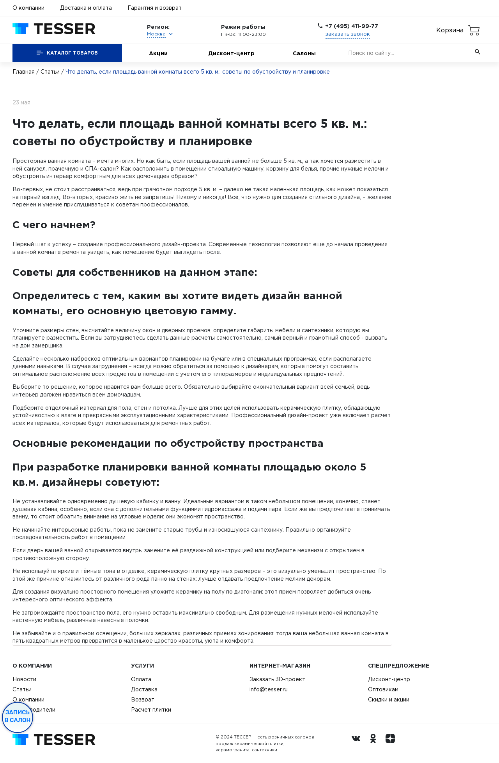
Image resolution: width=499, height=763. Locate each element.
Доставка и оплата (86, 8)
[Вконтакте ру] (358, 743)
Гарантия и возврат (154, 8)
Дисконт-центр (231, 53)
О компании (28, 8)
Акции (158, 53)
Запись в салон (18, 716)
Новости (24, 679)
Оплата (141, 679)
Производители (33, 710)
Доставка (144, 689)
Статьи (50, 72)
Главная (23, 72)
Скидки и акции (388, 699)
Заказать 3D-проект (277, 679)
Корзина (450, 29)
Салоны (304, 53)
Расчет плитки (151, 710)
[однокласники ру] (375, 743)
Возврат (142, 699)
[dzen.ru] (392, 743)
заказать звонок (348, 34)
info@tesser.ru (269, 689)
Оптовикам (383, 689)
